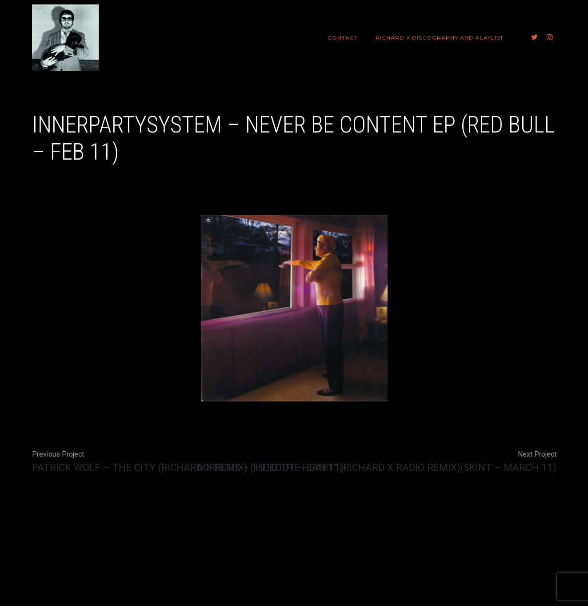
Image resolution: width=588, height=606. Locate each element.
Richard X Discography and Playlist (440, 37)
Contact (343, 37)
